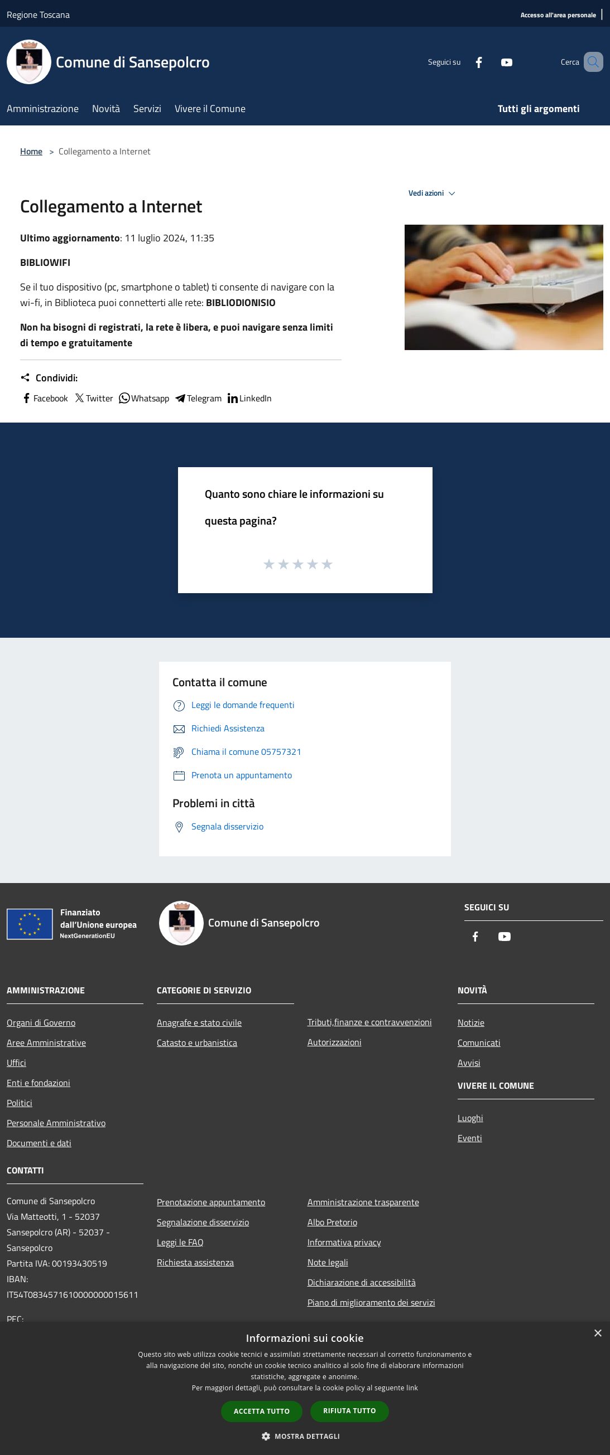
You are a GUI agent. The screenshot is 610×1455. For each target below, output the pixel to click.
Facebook (44, 398)
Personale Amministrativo (56, 1122)
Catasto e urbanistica (197, 1042)
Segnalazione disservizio (203, 1222)
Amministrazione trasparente (363, 1202)
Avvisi (469, 1062)
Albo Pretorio (332, 1222)
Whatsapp (143, 398)
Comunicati (479, 1042)
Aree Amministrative (46, 1042)
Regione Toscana (38, 14)
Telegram (198, 398)
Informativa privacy (344, 1242)
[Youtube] (490, 61)
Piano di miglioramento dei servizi (371, 1302)
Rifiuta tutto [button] (349, 1410)
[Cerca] (590, 61)
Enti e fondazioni (38, 1082)
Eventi (470, 1137)
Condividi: (49, 378)
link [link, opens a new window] (412, 1388)
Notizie (471, 1022)
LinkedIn (249, 398)
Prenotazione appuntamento (211, 1202)
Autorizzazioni (335, 1042)
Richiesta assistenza (195, 1262)
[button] (305, 1436)
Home (31, 151)
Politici (19, 1102)
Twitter (93, 398)
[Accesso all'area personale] (558, 15)
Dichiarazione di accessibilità (362, 1282)
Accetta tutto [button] (262, 1411)
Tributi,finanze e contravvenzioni (370, 1022)
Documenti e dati (39, 1143)
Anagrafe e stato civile (199, 1022)
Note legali (328, 1262)
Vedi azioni (434, 193)
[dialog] (305, 1388)
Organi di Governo (41, 1022)
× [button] (597, 1334)
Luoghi (470, 1117)
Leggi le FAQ (180, 1242)
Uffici (16, 1062)
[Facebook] (463, 61)
